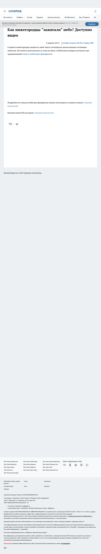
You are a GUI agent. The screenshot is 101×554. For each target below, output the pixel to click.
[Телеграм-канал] (76, 465)
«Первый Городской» (44, 112)
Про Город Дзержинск (11, 461)
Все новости (8, 17)
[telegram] (17, 124)
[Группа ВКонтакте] (64, 465)
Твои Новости (8, 470)
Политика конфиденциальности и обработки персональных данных (25, 532)
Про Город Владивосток (50, 470)
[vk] (11, 124)
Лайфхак (20, 17)
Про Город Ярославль (30, 470)
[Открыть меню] (4, 11)
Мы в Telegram (84, 17)
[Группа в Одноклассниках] (70, 465)
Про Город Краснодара (11, 473)
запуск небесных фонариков (37, 54)
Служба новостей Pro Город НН (77, 43)
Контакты (47, 481)
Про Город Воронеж (10, 464)
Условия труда (8, 486)
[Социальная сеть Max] (87, 465)
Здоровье (39, 17)
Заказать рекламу (53, 17)
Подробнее (24, 529)
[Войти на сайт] (95, 11)
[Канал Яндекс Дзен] (81, 465)
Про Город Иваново (29, 464)
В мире (29, 17)
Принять (91, 24)
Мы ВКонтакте (70, 17)
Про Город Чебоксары (30, 461)
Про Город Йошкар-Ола (50, 464)
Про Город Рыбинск (29, 467)
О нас (26, 481)
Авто (25, 486)
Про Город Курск (9, 467)
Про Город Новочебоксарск (51, 461)
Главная (6, 489)
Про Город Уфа (47, 467)
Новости (47, 486)
